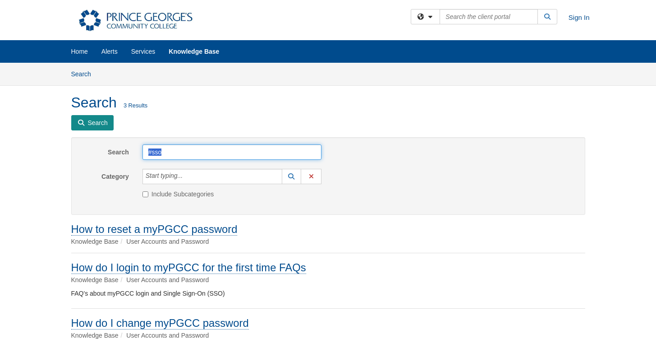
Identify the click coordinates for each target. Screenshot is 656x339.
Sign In (579, 17)
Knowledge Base (194, 51)
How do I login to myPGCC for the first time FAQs (188, 267)
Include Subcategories (178, 194)
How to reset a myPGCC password (154, 229)
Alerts (109, 51)
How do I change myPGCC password (160, 323)
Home (79, 51)
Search (84, 73)
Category (115, 176)
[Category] (188, 176)
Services (143, 51)
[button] (292, 176)
